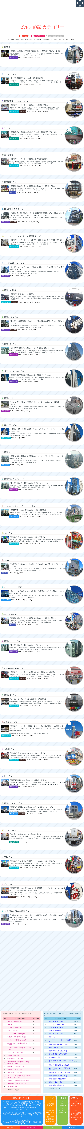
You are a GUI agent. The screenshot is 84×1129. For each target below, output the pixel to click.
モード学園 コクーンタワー (16, 263)
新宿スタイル (11, 1024)
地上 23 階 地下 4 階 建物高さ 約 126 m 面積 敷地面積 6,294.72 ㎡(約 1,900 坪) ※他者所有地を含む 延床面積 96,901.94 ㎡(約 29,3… (42, 918)
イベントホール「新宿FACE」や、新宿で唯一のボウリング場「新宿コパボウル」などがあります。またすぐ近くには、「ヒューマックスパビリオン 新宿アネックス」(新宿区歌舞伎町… (42, 242)
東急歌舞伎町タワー (13, 722)
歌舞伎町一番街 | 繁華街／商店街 (16, 1037)
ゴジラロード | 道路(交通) (14, 1027)
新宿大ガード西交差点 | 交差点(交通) (59, 1065)
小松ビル (8, 533)
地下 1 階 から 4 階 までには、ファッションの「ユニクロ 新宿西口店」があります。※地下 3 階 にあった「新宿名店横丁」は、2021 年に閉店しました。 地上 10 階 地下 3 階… (42, 53)
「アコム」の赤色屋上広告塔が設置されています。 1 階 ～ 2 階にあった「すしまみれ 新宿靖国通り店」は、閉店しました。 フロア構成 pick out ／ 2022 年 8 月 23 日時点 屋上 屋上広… (42, 863)
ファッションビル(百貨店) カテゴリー (18, 1080)
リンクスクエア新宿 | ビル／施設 (16, 1040)
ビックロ (8, 884)
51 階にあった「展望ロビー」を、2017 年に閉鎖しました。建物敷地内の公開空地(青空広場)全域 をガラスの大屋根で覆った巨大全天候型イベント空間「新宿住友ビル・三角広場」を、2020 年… (42, 350)
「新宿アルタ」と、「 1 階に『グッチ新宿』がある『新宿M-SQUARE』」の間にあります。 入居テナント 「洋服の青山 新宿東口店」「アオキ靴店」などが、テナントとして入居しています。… (42, 620)
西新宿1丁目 (13, 57)
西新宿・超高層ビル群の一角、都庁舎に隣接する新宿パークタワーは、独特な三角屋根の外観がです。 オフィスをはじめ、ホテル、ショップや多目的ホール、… (42, 459)
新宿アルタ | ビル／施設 (55, 1082)
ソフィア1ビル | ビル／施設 (15, 1072)
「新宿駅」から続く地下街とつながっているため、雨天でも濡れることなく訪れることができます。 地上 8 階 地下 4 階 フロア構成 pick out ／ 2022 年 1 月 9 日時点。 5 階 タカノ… (42, 188)
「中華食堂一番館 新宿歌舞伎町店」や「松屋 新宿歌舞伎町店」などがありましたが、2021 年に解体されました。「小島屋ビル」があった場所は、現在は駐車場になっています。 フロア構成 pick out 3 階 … (42, 755)
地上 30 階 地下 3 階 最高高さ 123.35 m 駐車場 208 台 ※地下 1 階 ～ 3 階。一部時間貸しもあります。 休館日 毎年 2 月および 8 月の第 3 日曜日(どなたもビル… (42, 405)
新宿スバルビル (11, 317)
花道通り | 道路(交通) (13, 1055)
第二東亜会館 (10, 155)
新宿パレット (10, 47)
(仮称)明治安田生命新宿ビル (16, 911)
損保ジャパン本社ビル (14, 371)
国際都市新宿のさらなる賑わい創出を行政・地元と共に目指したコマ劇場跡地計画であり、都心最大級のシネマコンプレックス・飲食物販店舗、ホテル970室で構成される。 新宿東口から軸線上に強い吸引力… (42, 701)
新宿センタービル (12, 641)
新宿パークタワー (12, 452)
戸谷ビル (8, 857)
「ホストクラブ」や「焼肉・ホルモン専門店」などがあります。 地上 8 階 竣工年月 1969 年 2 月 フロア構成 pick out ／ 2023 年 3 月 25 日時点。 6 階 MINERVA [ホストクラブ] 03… (42, 134)
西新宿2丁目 (13, 354)
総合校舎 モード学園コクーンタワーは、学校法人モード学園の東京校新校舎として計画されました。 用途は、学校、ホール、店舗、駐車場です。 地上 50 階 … (42, 270)
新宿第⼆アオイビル (13, 803)
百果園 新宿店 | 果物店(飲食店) (57, 1079)
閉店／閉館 (23, 111)
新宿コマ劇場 (10, 290)
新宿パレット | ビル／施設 (14, 1021)
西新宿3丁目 (5, 465)
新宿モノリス (10, 398)
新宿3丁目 (13, 192)
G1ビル (7, 128)
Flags (6, 560)
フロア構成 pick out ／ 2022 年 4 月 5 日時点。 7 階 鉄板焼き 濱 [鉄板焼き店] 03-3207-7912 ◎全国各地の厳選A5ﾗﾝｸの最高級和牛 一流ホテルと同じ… (42, 432)
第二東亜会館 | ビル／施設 (56, 1048)
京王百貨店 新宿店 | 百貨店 (56, 1085)
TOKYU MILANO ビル (13, 668)
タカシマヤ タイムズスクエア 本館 (19, 506)
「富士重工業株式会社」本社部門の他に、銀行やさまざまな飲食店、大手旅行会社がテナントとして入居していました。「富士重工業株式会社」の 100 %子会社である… (42, 324)
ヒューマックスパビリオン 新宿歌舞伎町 (22, 236)
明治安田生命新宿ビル (14, 209)
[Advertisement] (42, 12)
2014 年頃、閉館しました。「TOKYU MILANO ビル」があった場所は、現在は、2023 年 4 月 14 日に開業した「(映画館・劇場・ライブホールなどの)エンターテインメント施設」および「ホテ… (42, 674)
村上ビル (8, 776)
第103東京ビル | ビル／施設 (15, 1058)
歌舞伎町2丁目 (14, 84)
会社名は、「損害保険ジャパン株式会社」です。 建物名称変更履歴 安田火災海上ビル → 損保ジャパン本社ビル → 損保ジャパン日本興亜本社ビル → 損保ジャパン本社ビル (42, 377)
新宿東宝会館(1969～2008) (16, 101)
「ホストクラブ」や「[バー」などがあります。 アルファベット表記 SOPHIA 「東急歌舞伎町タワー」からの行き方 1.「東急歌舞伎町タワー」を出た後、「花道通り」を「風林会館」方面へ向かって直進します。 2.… (42, 836)
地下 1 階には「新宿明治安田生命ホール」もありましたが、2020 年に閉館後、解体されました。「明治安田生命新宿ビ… (42, 216)
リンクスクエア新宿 (13, 587)
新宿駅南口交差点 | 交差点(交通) (58, 1076)
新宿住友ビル (10, 344)
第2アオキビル (10, 614)
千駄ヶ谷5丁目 (14, 516)
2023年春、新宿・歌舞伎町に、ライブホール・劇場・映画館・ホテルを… (42, 729)
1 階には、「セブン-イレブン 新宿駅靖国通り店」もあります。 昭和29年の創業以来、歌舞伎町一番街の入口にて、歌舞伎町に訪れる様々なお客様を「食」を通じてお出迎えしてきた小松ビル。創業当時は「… (42, 539)
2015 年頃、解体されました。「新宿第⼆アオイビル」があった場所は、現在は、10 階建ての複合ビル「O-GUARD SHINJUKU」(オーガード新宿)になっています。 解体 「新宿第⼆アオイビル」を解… (42, 809)
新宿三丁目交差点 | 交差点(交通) (16, 1034)
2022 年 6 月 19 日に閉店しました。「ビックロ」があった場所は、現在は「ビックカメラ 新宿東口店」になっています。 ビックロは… (42, 891)
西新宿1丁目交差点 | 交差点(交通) (16, 1083)
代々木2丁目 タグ (12, 1086)
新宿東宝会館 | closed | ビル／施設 (58, 1044)
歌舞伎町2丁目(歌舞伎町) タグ (15, 1066)
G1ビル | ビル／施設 (13, 1030)
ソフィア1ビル (10, 830)
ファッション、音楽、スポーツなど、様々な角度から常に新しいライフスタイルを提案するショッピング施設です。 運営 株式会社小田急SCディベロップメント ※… (42, 567)
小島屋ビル (9, 749)
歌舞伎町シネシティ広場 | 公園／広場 (59, 1072)
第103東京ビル (10, 425)
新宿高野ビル (10, 182)
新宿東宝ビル (10, 695)
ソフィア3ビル (10, 74)
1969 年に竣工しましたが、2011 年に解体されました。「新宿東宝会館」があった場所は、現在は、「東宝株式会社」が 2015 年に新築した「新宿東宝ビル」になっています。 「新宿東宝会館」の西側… (42, 107)
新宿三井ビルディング (14, 479)
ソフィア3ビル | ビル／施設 (15, 1052)
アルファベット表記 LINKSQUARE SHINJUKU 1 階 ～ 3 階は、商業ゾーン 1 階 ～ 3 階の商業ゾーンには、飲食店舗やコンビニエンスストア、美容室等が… (42, 594)
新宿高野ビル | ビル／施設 (14, 1069)
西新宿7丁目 (13, 813)
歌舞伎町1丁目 (14, 111)
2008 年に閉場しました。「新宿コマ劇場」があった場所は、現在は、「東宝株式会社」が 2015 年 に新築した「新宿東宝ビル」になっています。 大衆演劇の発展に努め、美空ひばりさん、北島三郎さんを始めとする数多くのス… (42, 296)
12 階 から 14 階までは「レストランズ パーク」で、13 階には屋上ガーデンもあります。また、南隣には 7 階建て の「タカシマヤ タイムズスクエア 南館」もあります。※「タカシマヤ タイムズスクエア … (42, 512)
